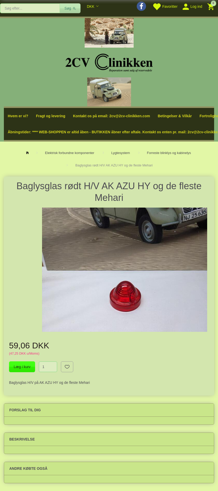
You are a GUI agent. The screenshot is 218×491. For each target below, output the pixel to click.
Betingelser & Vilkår (175, 116)
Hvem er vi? (18, 116)
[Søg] (70, 8)
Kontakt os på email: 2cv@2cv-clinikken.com (111, 116)
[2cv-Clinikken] (109, 62)
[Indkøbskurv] (211, 6)
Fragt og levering (50, 116)
